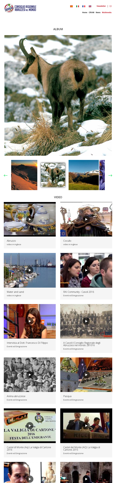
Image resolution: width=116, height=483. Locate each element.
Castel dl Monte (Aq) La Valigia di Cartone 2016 (29, 448)
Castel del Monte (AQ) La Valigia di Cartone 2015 (81, 448)
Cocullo (67, 240)
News (98, 12)
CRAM (91, 12)
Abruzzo (11, 240)
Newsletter (101, 6)
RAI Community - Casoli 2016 (78, 292)
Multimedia (106, 12)
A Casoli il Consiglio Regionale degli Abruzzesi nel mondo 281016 (81, 344)
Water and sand (15, 292)
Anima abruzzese (16, 396)
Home (84, 12)
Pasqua (67, 396)
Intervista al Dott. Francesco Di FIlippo (27, 342)
